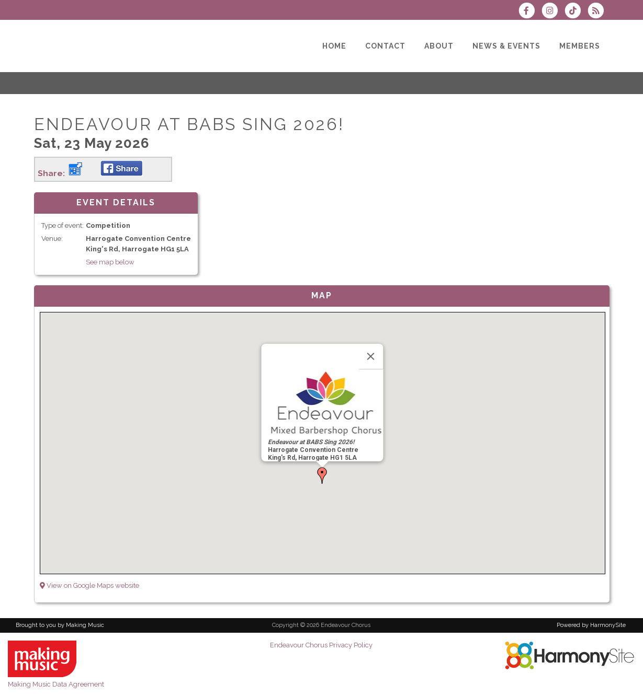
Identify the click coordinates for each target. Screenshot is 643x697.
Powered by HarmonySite (591, 625)
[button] (322, 475)
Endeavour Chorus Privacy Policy (321, 645)
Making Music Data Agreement (56, 684)
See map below (110, 262)
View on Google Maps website (89, 585)
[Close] (370, 356)
